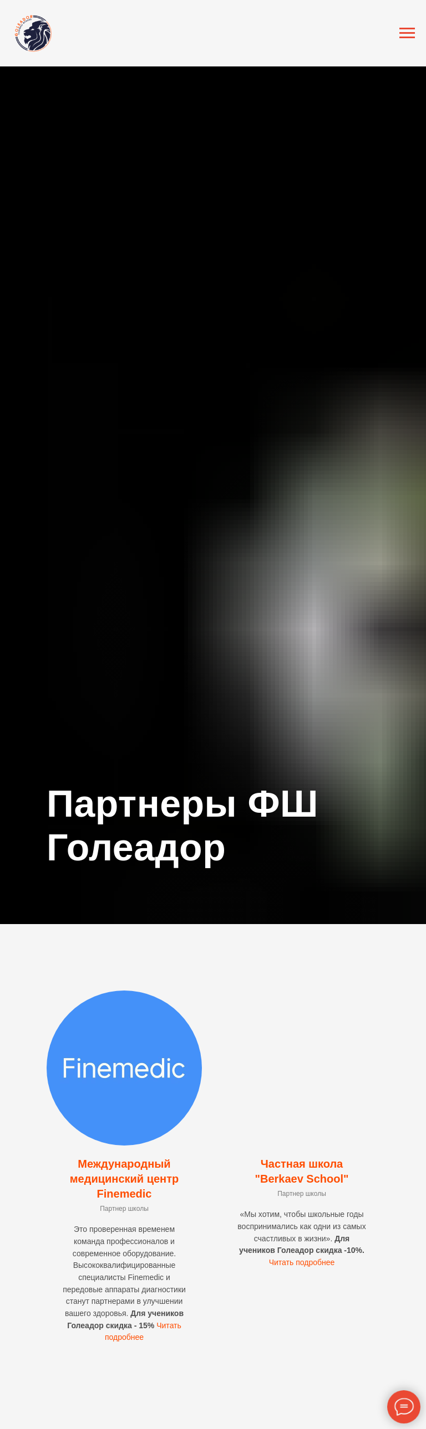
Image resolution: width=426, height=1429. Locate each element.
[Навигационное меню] (407, 33)
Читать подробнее (302, 1262)
